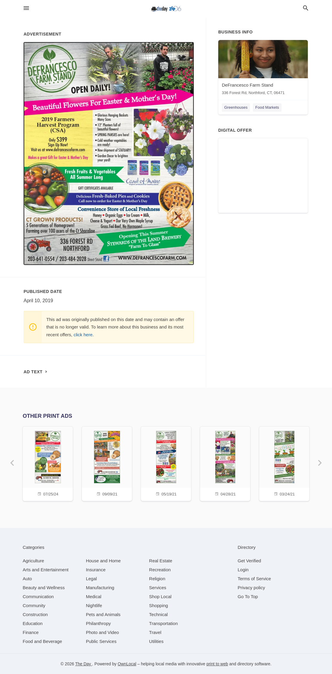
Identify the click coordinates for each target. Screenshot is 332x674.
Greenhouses (236, 107)
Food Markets (267, 107)
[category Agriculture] (33, 560)
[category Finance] (31, 632)
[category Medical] (94, 596)
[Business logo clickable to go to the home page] (166, 9)
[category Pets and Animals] (103, 614)
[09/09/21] (106, 463)
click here (82, 334)
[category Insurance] (96, 569)
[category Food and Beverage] (42, 641)
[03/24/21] (284, 463)
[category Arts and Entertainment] (45, 569)
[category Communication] (38, 596)
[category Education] (33, 623)
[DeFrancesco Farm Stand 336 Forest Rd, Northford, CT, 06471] (263, 68)
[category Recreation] (160, 569)
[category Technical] (158, 614)
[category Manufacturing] (100, 587)
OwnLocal (127, 663)
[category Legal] (91, 578)
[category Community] (34, 605)
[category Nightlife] (94, 605)
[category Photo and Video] (102, 632)
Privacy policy (251, 587)
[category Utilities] (156, 641)
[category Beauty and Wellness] (44, 587)
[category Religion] (157, 578)
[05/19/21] (166, 463)
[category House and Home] (103, 560)
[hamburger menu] (26, 8)
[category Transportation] (163, 623)
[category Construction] (35, 614)
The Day (83, 663)
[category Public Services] (101, 641)
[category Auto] (27, 578)
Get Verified (249, 560)
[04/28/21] (225, 463)
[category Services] (157, 587)
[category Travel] (155, 632)
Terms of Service (254, 578)
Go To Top (248, 596)
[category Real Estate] (160, 560)
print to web (217, 663)
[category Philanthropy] (98, 623)
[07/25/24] (47, 463)
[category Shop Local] (160, 596)
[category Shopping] (158, 605)
